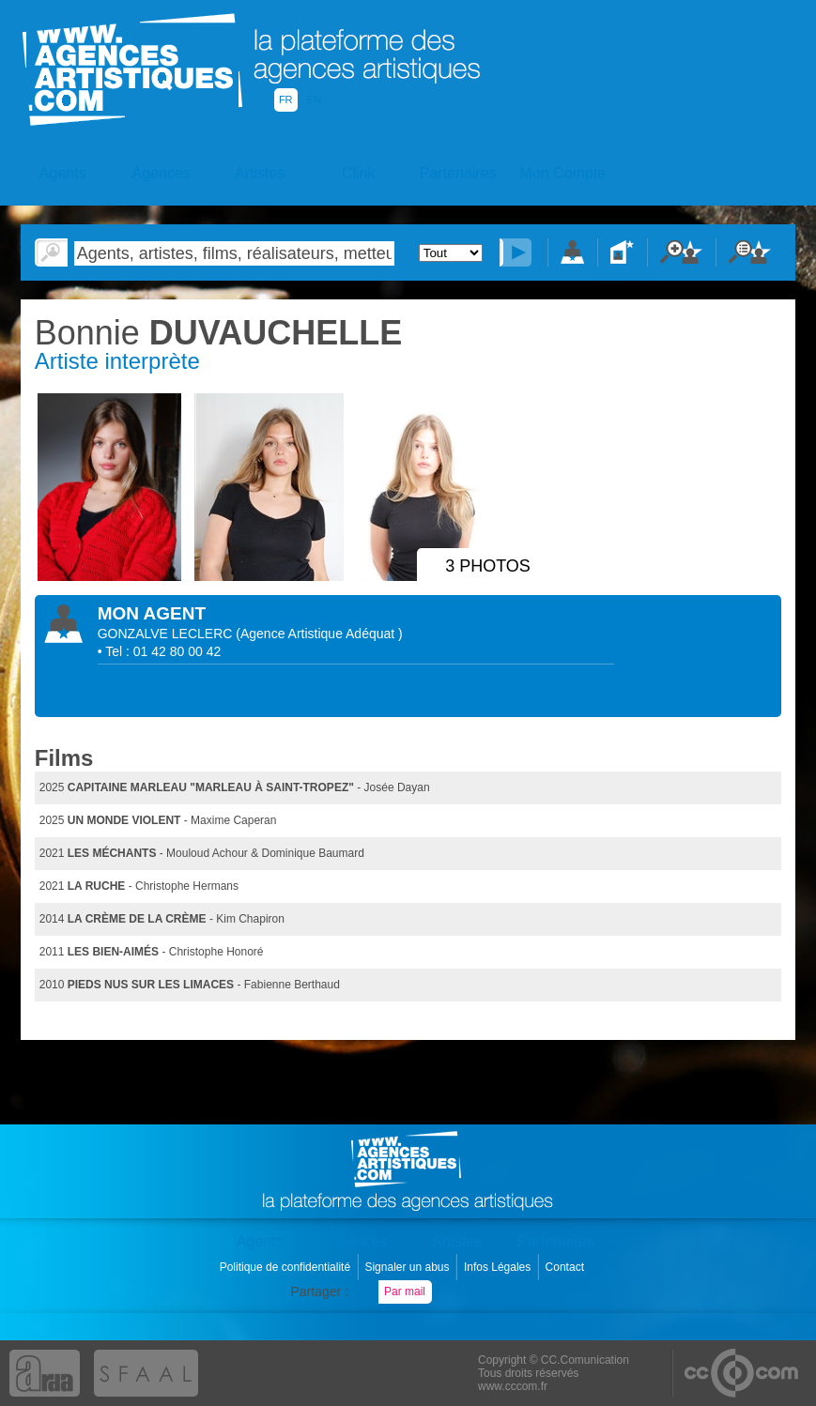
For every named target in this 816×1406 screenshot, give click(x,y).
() (319, 633)
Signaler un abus (408, 1267)
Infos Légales (499, 1267)
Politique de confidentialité (287, 1267)
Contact (567, 1267)
